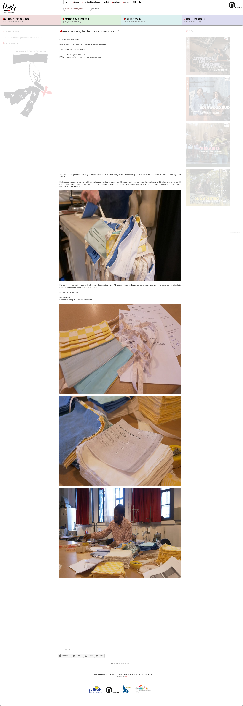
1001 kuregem (136, 20)
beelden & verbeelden (16, 20)
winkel (106, 2)
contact (126, 2)
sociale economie (194, 20)
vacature (116, 2)
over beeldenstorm (91, 2)
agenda (76, 2)
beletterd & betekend (76, 20)
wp (126, 677)
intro (67, 2)
